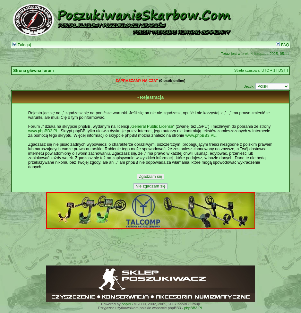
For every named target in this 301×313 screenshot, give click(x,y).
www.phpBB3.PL (43, 131)
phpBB (127, 304)
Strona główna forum (33, 70)
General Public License (152, 126)
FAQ (282, 45)
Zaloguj (22, 45)
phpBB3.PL (193, 308)
